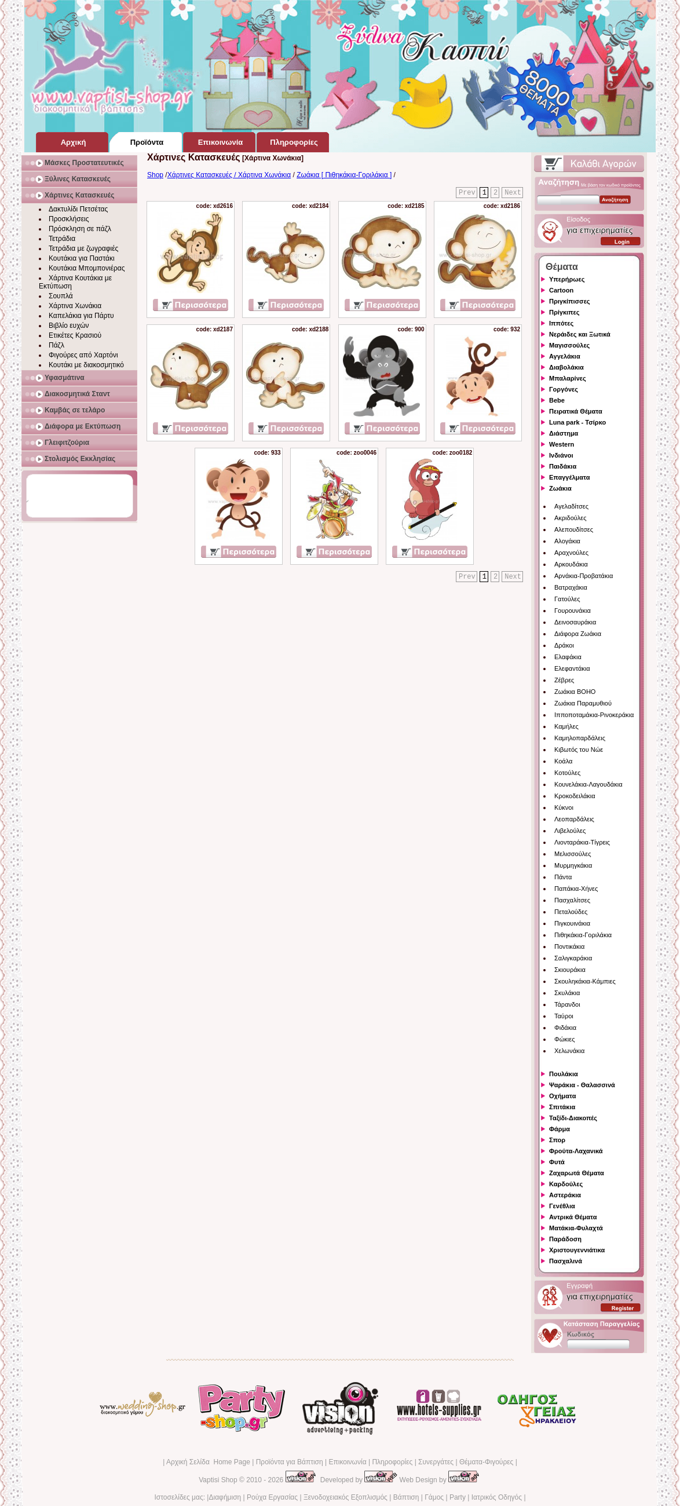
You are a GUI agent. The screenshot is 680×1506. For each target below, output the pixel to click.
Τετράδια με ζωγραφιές (83, 248)
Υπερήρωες (567, 279)
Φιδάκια (565, 1027)
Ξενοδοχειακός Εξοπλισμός (345, 1497)
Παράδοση (565, 1238)
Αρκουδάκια (571, 564)
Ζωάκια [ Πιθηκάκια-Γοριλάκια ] (344, 175)
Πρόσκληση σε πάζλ (80, 229)
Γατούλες (567, 598)
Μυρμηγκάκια (573, 865)
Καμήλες (566, 726)
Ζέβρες (564, 680)
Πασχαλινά (565, 1261)
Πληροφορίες (392, 1462)
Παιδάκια (562, 466)
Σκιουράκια (570, 969)
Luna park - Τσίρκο (577, 422)
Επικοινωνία (347, 1462)
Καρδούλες (566, 1183)
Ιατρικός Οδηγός (496, 1497)
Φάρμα (559, 1128)
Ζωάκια (560, 488)
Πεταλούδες (570, 911)
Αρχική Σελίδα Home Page (208, 1462)
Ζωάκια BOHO (574, 691)
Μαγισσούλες (569, 345)
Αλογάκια (567, 541)
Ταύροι (563, 1015)
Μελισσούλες (572, 853)
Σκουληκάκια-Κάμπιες (585, 981)
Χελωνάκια (569, 1050)
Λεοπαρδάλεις (574, 819)
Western (561, 444)
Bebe (557, 400)
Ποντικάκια (569, 946)
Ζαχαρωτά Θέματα (576, 1172)
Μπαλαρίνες (567, 378)
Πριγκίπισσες (569, 301)
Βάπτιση (406, 1497)
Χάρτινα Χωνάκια (75, 306)
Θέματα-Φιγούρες (486, 1462)
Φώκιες (564, 1039)
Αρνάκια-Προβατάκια (583, 575)
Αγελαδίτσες (571, 506)
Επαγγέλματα (569, 477)
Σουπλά (61, 296)
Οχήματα (562, 1095)
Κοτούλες (567, 772)
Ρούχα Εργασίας (272, 1497)
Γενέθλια (562, 1205)
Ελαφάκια (568, 656)
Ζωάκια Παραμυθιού (583, 703)
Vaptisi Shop (218, 1480)
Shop (155, 175)
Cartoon (561, 290)
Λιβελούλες (570, 830)
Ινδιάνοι (561, 455)
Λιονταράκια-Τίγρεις (582, 842)
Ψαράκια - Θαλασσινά (582, 1084)
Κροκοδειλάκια (574, 795)
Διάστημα (563, 433)
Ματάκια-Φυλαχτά (576, 1227)
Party (457, 1497)
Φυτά (557, 1161)
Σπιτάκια (562, 1106)
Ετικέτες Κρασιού (75, 335)
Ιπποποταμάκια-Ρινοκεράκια (594, 714)
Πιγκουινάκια (572, 923)
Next (512, 193)
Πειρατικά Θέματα (575, 411)
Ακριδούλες (570, 517)
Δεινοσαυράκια (575, 622)
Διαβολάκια (566, 367)
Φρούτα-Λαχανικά (576, 1150)
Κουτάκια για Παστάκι (82, 258)
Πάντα (563, 876)
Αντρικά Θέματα (573, 1216)
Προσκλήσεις (69, 219)
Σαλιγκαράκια (573, 958)
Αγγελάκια (564, 356)
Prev (467, 193)
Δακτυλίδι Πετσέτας (78, 209)
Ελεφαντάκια (572, 668)
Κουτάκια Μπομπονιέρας (87, 268)
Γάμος (434, 1497)
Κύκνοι (563, 807)
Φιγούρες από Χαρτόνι (83, 355)
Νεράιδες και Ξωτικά (579, 334)
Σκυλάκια (567, 992)
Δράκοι (564, 645)
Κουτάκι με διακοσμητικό (86, 365)
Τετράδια (62, 239)
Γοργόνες (563, 389)
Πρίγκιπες (564, 312)
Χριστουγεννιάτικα (577, 1250)
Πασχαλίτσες (572, 900)
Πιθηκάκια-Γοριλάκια (583, 934)
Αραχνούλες (571, 552)
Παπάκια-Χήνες (576, 888)
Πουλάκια (563, 1073)
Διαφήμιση (225, 1497)
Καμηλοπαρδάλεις (579, 737)
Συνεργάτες (436, 1462)
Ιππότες (561, 323)
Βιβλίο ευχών (69, 325)
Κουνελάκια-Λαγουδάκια (588, 784)
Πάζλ (56, 345)
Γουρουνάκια (572, 610)
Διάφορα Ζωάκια (577, 633)
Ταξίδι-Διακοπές (573, 1117)
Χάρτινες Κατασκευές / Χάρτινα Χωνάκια (229, 175)
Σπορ (557, 1139)
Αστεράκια (565, 1194)
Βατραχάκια (570, 587)
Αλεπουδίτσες (573, 529)
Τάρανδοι (567, 1004)
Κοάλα (563, 761)
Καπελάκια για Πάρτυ (81, 316)
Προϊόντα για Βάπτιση (289, 1462)
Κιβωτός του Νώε (578, 749)
